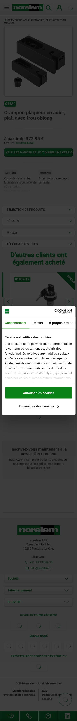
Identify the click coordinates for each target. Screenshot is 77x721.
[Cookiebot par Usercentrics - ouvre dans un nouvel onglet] (54, 311)
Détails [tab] (37, 322)
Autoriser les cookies (38, 392)
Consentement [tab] (15, 322)
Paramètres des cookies (38, 406)
